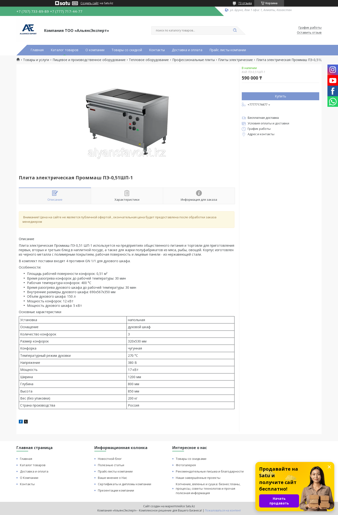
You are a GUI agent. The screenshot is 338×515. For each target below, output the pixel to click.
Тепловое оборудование (149, 60)
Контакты (157, 50)
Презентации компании (116, 490)
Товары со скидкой (126, 50)
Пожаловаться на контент (223, 510)
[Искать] (234, 30)
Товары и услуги (36, 60)
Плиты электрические (235, 60)
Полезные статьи (111, 465)
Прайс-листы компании (115, 471)
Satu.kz (190, 506)
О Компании (29, 478)
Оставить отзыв (309, 32)
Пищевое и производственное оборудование (89, 60)
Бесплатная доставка (263, 117)
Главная (37, 50)
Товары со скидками (191, 459)
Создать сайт (90, 3)
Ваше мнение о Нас (112, 478)
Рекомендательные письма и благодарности (210, 471)
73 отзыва (245, 3)
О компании (94, 50)
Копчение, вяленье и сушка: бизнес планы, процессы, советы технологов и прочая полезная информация (208, 488)
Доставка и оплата (187, 50)
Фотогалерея (186, 465)
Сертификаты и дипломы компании (124, 484)
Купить (280, 96)
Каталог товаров (64, 50)
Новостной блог (110, 459)
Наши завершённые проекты (198, 478)
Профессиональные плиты (193, 60)
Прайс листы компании (227, 50)
